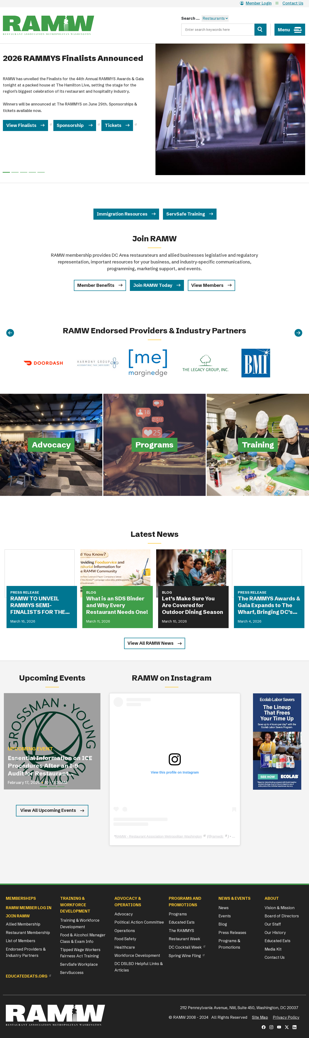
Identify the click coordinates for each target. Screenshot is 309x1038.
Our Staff (273, 924)
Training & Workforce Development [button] (75, 904)
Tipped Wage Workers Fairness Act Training (80, 952)
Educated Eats (182, 922)
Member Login (256, 3)
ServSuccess (72, 972)
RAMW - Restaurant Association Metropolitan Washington (158, 836)
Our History (275, 932)
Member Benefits (95, 285)
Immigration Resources (122, 214)
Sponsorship (70, 125)
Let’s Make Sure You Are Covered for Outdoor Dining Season (192, 605)
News (223, 907)
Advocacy (123, 914)
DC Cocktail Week (185, 947)
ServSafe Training (185, 214)
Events (224, 915)
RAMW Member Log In (28, 907)
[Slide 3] (32, 172)
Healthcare (124, 947)
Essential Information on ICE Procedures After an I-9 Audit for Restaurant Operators (50, 766)
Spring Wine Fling (185, 955)
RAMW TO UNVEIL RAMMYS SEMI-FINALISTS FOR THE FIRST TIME (37, 605)
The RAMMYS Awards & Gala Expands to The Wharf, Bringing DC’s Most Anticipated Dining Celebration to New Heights (269, 605)
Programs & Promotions (229, 943)
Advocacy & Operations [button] (127, 901)
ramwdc (217, 836)
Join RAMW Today (152, 285)
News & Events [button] (234, 898)
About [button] (272, 898)
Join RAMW (18, 915)
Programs (178, 914)
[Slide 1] (15, 172)
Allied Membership (23, 924)
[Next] (298, 333)
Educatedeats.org (26, 976)
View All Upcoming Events (48, 810)
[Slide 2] (23, 172)
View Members (207, 285)
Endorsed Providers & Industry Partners (26, 952)
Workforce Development (137, 955)
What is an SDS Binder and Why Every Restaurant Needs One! (117, 605)
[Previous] (10, 333)
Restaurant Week (184, 938)
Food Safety (125, 938)
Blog (222, 924)
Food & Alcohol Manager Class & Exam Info (82, 938)
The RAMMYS (181, 930)
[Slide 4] (41, 172)
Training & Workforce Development (79, 923)
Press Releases (232, 932)
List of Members (20, 940)
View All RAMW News (150, 643)
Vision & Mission (280, 907)
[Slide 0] (6, 172)
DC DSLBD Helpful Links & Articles (138, 966)
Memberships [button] (21, 898)
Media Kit (273, 949)
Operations (124, 930)
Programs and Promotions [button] (185, 901)
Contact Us (292, 3)
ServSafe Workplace (79, 964)
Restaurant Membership (28, 932)
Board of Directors (282, 915)
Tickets (113, 125)
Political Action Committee (139, 922)
